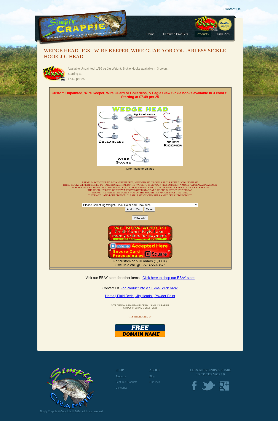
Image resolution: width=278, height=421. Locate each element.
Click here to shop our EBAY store (168, 278)
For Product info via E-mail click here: (149, 288)
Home (150, 34)
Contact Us (232, 9)
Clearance (122, 387)
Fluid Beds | (126, 296)
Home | (111, 296)
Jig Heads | (145, 296)
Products (203, 34)
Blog (152, 376)
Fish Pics (223, 34)
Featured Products (175, 34)
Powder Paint (165, 296)
